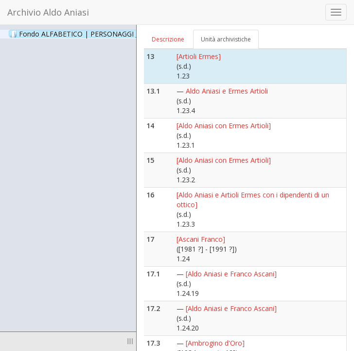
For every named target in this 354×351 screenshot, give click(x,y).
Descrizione (168, 39)
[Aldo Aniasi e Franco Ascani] (231, 273)
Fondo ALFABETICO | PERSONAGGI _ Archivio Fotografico (118, 34)
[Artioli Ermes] (199, 56)
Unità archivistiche (226, 39)
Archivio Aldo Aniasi (48, 12)
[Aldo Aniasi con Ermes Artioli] (224, 125)
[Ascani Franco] (201, 239)
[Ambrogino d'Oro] (215, 343)
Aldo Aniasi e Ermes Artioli (227, 91)
